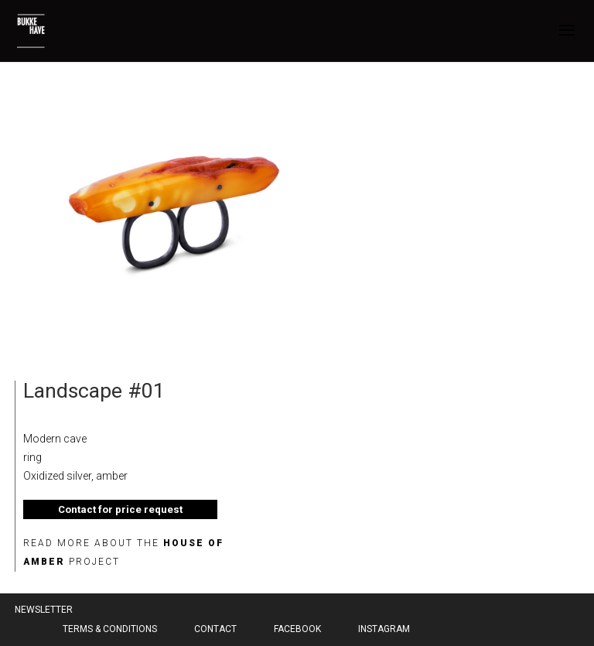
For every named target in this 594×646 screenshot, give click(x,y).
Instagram (384, 629)
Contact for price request (120, 509)
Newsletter (44, 609)
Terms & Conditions (110, 629)
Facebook (297, 629)
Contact (215, 629)
